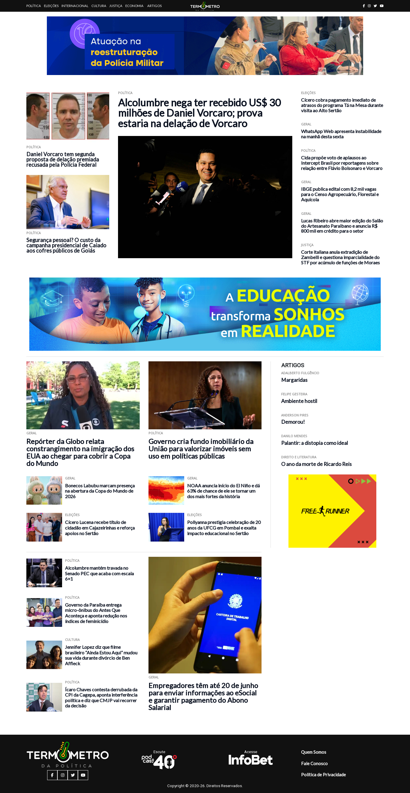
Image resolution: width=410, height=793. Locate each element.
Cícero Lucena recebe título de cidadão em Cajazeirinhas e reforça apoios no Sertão (100, 527)
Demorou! (293, 422)
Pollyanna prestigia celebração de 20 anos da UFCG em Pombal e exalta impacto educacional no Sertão (224, 527)
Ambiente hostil (299, 401)
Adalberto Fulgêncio (300, 373)
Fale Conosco (314, 763)
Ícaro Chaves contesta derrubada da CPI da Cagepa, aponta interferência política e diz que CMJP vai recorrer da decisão (101, 698)
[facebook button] (364, 6)
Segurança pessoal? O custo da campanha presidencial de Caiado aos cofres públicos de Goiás (66, 245)
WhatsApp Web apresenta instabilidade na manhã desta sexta (341, 133)
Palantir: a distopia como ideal (314, 443)
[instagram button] (369, 6)
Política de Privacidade (323, 774)
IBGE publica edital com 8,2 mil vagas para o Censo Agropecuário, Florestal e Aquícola (340, 194)
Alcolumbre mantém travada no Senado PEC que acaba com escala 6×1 (99, 573)
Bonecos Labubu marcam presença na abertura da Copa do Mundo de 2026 (100, 491)
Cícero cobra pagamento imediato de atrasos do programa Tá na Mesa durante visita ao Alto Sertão (342, 105)
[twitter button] (375, 6)
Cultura (98, 6)
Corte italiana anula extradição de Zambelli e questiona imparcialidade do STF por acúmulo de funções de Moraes (340, 257)
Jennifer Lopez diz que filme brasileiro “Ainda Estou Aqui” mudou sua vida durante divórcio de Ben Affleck (101, 655)
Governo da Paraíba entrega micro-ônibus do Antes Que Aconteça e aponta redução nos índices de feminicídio (96, 613)
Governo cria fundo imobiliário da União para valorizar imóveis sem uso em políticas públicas (200, 448)
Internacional (75, 6)
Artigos (154, 6)
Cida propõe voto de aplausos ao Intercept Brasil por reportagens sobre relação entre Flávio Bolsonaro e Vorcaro (341, 163)
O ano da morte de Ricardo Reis (316, 464)
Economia (134, 6)
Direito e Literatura (298, 457)
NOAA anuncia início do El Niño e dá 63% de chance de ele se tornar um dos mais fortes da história (223, 491)
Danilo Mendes (294, 436)
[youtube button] (382, 6)
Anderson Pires (294, 415)
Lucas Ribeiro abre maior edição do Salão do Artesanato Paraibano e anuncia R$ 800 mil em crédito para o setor (342, 226)
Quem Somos (313, 752)
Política (33, 6)
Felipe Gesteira (294, 394)
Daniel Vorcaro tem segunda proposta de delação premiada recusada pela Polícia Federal (62, 159)
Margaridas (294, 380)
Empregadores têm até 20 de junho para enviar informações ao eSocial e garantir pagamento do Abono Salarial (203, 696)
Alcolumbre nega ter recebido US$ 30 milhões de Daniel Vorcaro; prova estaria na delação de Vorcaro (199, 112)
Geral (306, 124)
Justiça (115, 6)
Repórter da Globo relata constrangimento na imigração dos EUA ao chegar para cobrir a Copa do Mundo (80, 452)
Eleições (51, 6)
